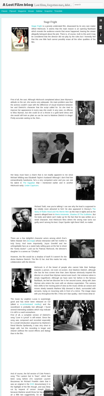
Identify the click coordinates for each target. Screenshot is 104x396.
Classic (4, 11)
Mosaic (31, 11)
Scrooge (31, 241)
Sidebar (39, 11)
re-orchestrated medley (30, 304)
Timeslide (58, 11)
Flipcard (12, 11)
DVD (32, 384)
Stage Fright (50, 21)
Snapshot (48, 11)
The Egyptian (29, 183)
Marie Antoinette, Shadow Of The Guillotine (73, 214)
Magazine (22, 11)
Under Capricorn (31, 185)
